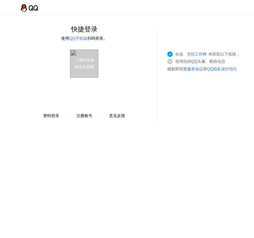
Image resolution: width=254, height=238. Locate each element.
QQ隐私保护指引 (222, 69)
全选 (207, 54)
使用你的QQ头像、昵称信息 (200, 61)
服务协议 (195, 69)
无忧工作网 (197, 54)
